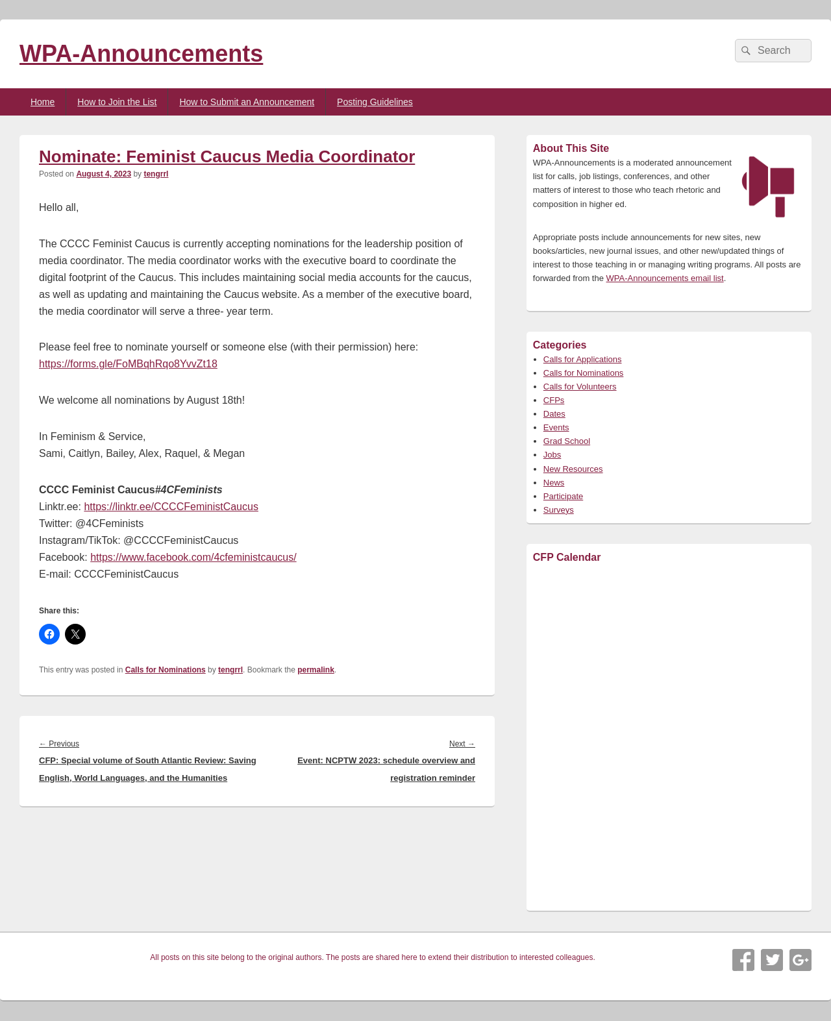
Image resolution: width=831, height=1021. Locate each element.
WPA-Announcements (141, 53)
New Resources (573, 469)
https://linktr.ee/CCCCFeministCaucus (171, 506)
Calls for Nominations (165, 669)
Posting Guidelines (375, 102)
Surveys (558, 510)
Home (43, 102)
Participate (563, 496)
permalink (315, 669)
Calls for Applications (582, 359)
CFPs (554, 400)
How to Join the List (116, 102)
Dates (554, 414)
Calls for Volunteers (580, 386)
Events (556, 427)
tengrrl (155, 173)
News (554, 482)
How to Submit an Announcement (246, 102)
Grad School (566, 441)
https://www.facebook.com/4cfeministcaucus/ (193, 557)
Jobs (552, 455)
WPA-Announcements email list (665, 278)
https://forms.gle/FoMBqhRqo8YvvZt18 (128, 363)
